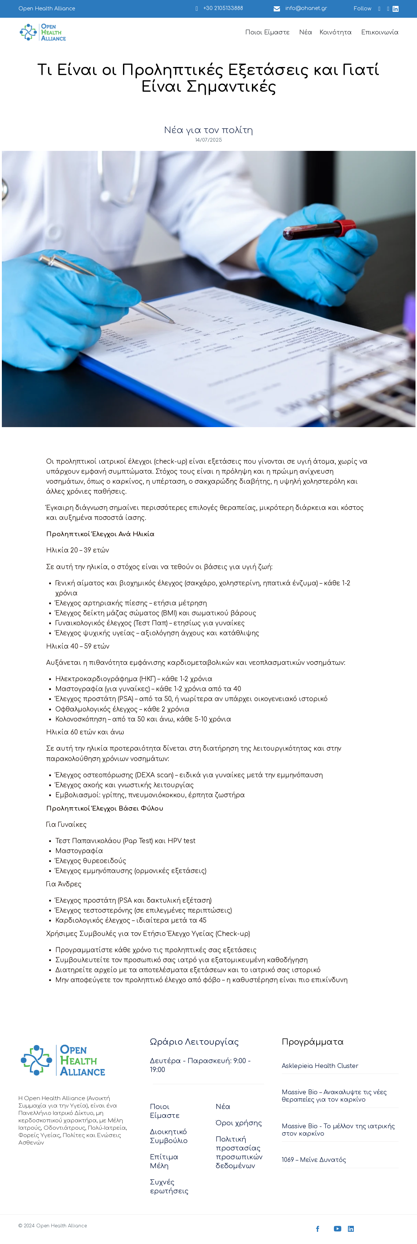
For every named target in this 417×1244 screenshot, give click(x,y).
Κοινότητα (335, 32)
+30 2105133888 (223, 8)
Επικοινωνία (380, 32)
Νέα (305, 32)
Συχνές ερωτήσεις (169, 1188)
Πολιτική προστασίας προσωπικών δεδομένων (239, 1154)
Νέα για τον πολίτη (208, 130)
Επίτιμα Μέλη (164, 1163)
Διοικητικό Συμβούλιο (169, 1137)
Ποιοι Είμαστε (267, 32)
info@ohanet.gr (306, 8)
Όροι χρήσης (239, 1124)
